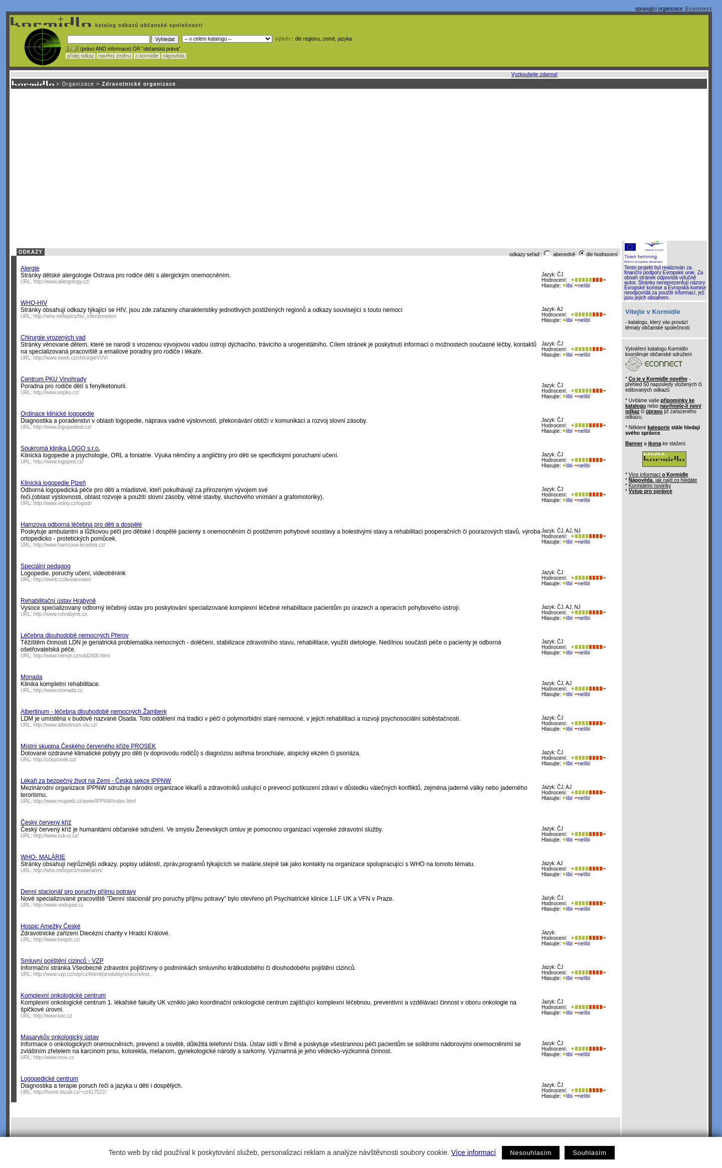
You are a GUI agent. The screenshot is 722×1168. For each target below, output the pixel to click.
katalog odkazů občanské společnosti (148, 25)
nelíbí (582, 285)
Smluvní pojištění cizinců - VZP (62, 960)
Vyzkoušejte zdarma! (534, 74)
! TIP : (72, 49)
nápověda (174, 56)
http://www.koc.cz (53, 1016)
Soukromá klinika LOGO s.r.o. (60, 448)
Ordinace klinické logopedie (57, 413)
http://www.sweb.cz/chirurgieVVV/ (71, 358)
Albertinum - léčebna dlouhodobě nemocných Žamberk (94, 711)
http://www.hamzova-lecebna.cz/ (69, 545)
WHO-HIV (34, 302)
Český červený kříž (46, 822)
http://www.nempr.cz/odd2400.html (72, 655)
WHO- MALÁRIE (43, 857)
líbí (568, 285)
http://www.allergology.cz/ (62, 281)
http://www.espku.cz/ (56, 392)
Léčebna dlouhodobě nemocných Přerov (74, 635)
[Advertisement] (358, 164)
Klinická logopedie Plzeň (53, 482)
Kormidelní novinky (650, 485)
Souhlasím (589, 1152)
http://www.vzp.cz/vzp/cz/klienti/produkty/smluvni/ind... (93, 974)
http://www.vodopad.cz (59, 905)
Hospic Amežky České (50, 926)
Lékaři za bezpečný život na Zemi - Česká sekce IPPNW (96, 780)
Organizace (78, 84)
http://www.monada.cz (58, 690)
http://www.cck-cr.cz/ (56, 836)
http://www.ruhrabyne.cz (60, 614)
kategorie (658, 427)
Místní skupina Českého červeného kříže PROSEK (88, 746)
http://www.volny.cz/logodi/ (63, 503)
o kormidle (147, 56)
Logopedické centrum (49, 1078)
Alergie (30, 268)
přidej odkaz (80, 56)
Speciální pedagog (45, 566)
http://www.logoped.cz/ (59, 461)
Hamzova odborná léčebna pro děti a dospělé (81, 524)
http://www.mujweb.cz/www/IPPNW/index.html (85, 801)
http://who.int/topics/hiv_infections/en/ (75, 316)
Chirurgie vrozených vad (53, 337)
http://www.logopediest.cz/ (63, 427)
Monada (31, 677)
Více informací (473, 1152)
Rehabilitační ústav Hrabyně (58, 600)
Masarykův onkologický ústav (60, 1037)
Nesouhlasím (531, 1152)
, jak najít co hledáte (663, 480)
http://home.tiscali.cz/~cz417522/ (70, 1092)
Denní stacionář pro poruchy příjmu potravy (78, 891)
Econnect (698, 9)
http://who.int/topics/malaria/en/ (68, 870)
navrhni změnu (114, 56)
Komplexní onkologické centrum (63, 995)
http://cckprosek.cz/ (55, 759)
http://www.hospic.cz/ (57, 939)
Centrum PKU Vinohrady (53, 379)
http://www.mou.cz (54, 1057)
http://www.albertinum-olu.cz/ (66, 725)
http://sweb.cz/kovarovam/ (63, 579)
